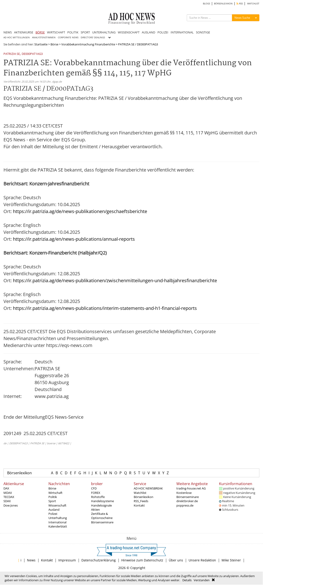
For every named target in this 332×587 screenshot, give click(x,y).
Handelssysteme (102, 501)
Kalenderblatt (57, 526)
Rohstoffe (98, 497)
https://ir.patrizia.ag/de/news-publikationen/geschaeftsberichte (80, 211)
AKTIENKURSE (23, 32)
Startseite (40, 44)
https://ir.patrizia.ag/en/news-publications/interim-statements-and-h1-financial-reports (105, 308)
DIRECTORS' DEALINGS (93, 37)
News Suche (242, 18)
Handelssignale (101, 505)
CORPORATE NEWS (68, 37)
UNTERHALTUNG (104, 32)
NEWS (7, 32)
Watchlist (140, 493)
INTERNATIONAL (182, 32)
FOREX (95, 493)
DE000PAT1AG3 (32, 54)
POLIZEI (162, 32)
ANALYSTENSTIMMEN (44, 37)
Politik (52, 497)
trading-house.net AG (191, 488)
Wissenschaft (57, 505)
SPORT (85, 32)
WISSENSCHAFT (128, 32)
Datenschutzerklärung (98, 560)
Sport (52, 501)
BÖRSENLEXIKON (223, 3)
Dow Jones (10, 505)
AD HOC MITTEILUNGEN (16, 37)
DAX (6, 488)
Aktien (95, 509)
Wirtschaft (55, 493)
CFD (94, 488)
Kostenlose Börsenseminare (187, 495)
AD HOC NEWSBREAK (148, 488)
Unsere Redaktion (202, 560)
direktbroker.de (187, 501)
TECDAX (8, 497)
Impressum (67, 560)
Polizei (52, 514)
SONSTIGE (203, 32)
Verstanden (202, 580)
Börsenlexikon (19, 472)
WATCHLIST (253, 3)
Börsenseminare (102, 522)
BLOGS (206, 3)
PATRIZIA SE (11, 54)
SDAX (7, 501)
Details (187, 580)
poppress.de (184, 505)
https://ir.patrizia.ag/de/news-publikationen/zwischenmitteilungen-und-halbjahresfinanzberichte (115, 280)
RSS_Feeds (141, 501)
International (57, 522)
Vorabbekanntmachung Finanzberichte (88, 44)
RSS (240, 3)
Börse (54, 44)
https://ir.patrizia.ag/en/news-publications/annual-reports (74, 239)
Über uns (176, 560)
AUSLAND (148, 32)
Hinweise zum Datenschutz (142, 560)
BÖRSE (40, 32)
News (31, 560)
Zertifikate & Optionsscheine (102, 516)
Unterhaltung (57, 518)
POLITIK (72, 32)
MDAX (7, 493)
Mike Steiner (231, 560)
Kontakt (139, 505)
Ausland (53, 509)
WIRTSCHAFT (56, 32)
